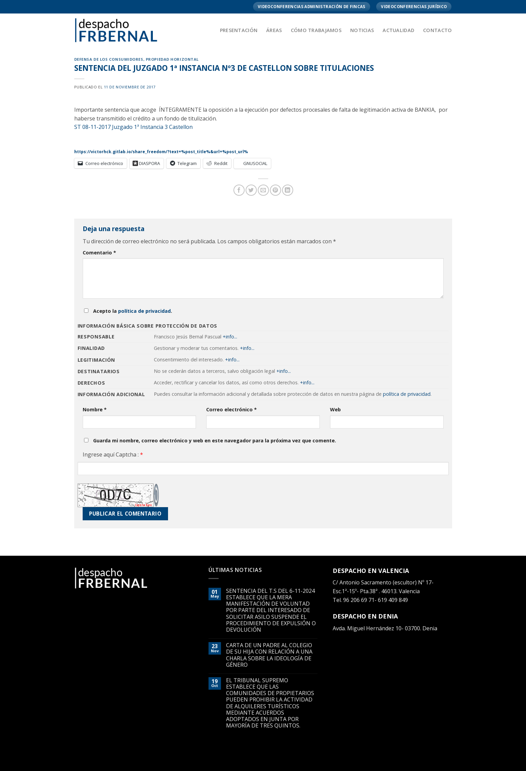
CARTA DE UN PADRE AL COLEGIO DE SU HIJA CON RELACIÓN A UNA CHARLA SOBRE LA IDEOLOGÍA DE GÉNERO (269, 655)
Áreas (274, 30)
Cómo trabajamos (316, 30)
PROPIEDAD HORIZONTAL (172, 59)
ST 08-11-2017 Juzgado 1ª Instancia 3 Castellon (133, 127)
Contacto (437, 30)
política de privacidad (144, 311)
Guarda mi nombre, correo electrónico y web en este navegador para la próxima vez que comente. (214, 440)
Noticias (362, 30)
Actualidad (398, 30)
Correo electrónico (231, 409)
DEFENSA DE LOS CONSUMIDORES (108, 59)
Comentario (99, 252)
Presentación (238, 30)
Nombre (95, 409)
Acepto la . (132, 311)
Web (335, 409)
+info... (230, 336)
